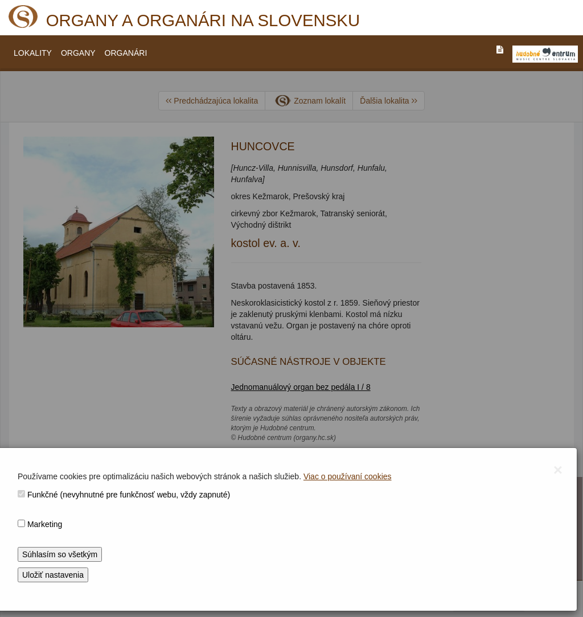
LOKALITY (33, 52)
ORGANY (78, 52)
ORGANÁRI (126, 52)
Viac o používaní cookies (347, 476)
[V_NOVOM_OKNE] (545, 54)
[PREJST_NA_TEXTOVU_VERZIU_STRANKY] (500, 49)
